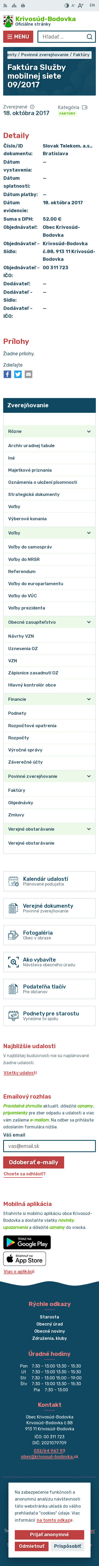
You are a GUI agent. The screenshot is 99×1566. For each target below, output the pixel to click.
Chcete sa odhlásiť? (25, 1173)
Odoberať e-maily (33, 1162)
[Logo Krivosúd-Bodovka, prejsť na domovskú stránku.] (49, 21)
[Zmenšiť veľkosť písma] (73, 5)
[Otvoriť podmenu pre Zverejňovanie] (89, 419)
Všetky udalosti (20, 1072)
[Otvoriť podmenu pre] (89, 431)
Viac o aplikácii (19, 1271)
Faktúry (67, 113)
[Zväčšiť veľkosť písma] (80, 5)
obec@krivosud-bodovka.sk (49, 1456)
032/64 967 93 (49, 1450)
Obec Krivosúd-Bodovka (66, 1544)
